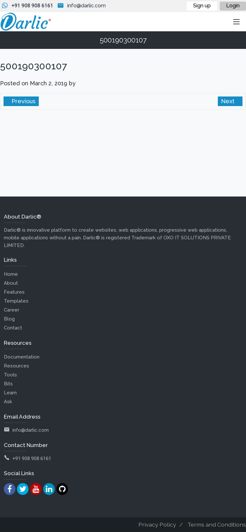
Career (11, 310)
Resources (16, 366)
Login (233, 6)
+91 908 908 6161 (32, 6)
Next (228, 101)
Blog (9, 319)
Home (11, 274)
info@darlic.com (86, 6)
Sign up (202, 6)
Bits (8, 384)
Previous (23, 101)
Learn (10, 393)
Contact (13, 328)
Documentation (21, 357)
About (11, 283)
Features (14, 292)
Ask (8, 402)
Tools (10, 375)
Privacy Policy (157, 524)
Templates (16, 301)
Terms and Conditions (216, 524)
